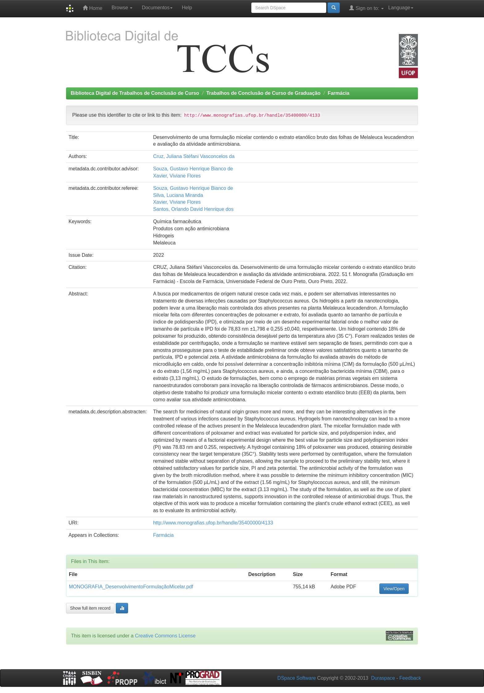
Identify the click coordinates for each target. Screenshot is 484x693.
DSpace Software (296, 678)
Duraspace (383, 678)
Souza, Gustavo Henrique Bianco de (193, 168)
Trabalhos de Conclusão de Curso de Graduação (263, 93)
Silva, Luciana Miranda (178, 195)
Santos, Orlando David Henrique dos (193, 209)
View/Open (393, 588)
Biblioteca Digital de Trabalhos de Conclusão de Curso (135, 93)
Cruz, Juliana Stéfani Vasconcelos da (194, 156)
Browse (122, 7)
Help (187, 7)
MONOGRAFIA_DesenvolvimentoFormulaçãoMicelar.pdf (131, 586)
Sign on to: (366, 8)
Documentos (157, 7)
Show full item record (90, 608)
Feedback (410, 678)
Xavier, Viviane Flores (177, 175)
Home (92, 8)
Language (400, 7)
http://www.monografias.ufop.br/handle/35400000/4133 (213, 522)
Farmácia (338, 93)
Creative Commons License (165, 635)
